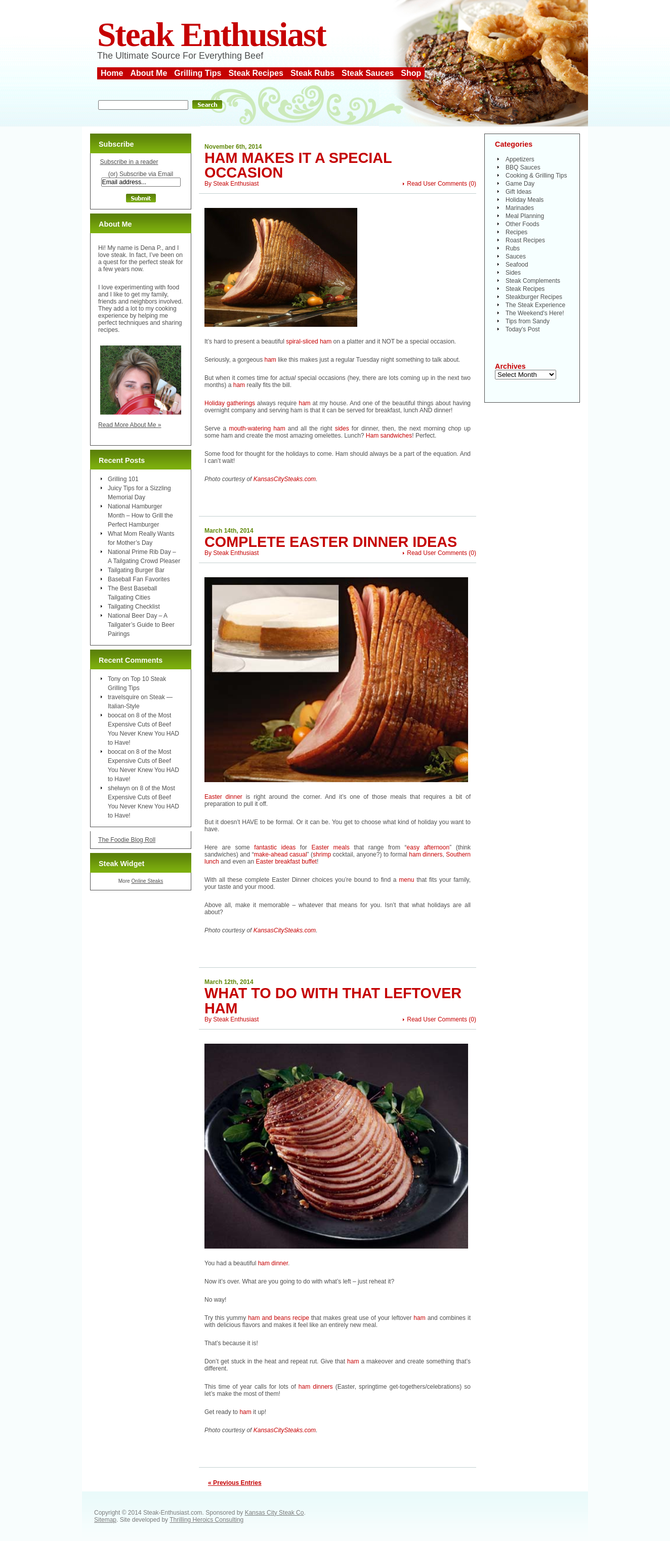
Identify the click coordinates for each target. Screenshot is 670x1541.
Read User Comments (437, 183)
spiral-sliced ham (309, 341)
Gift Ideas (518, 191)
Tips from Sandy (528, 321)
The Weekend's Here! (535, 313)
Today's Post (523, 329)
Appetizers (520, 159)
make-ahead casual (280, 854)
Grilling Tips (197, 73)
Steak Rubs (312, 73)
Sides (513, 272)
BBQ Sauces (523, 167)
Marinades (520, 207)
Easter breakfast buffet (286, 861)
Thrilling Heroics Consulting (206, 1519)
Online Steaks (147, 881)
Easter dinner (223, 796)
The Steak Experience (535, 305)
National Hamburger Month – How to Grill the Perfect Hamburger (140, 515)
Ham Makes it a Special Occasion (298, 165)
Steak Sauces (368, 73)
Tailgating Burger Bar (136, 570)
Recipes (516, 232)
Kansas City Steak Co (274, 1512)
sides (342, 428)
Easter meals (330, 847)
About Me (148, 73)
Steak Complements (533, 280)
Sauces (516, 256)
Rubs (513, 248)
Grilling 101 (123, 479)
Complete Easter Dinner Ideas (330, 542)
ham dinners (425, 854)
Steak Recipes (255, 73)
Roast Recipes (525, 240)
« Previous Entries (235, 1482)
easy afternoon (428, 847)
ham (270, 359)
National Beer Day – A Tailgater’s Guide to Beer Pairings (141, 624)
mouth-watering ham (257, 428)
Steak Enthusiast (211, 35)
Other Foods (522, 224)
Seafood (517, 264)
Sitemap (105, 1519)
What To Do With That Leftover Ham (333, 1000)
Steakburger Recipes (534, 297)
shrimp (322, 854)
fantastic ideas (275, 847)
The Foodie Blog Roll (126, 839)
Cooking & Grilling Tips (536, 175)
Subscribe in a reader (129, 161)
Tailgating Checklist (134, 606)
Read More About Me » (129, 425)
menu (406, 879)
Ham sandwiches (389, 435)
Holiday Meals (524, 199)
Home (112, 73)
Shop (411, 73)
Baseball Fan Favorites (139, 579)
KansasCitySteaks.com (285, 479)
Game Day (520, 183)
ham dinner (273, 1263)
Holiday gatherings (229, 403)
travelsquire (123, 697)
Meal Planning (525, 216)
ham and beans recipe (278, 1317)
